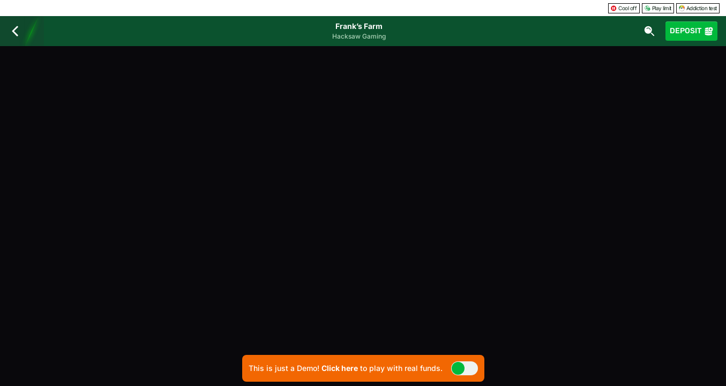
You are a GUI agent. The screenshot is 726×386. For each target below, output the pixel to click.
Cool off (624, 8)
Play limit (658, 8)
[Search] (649, 31)
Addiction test (698, 8)
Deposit (691, 30)
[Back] (15, 31)
